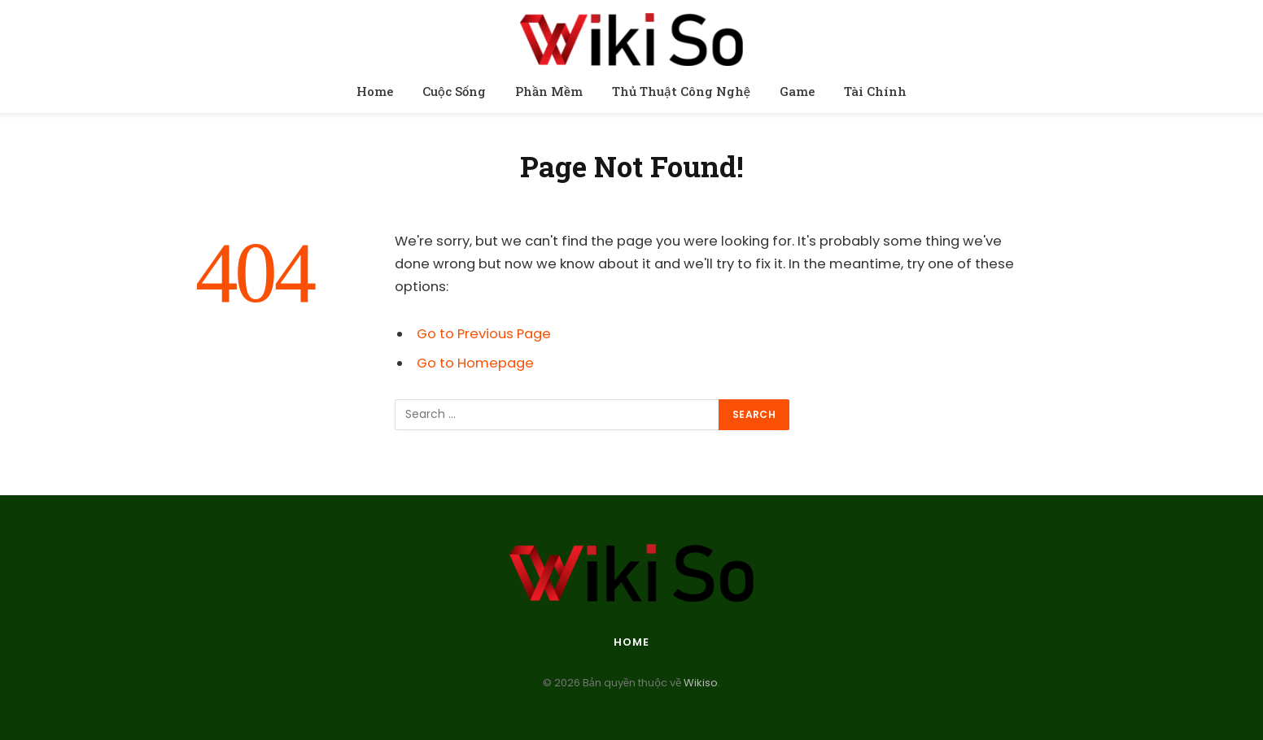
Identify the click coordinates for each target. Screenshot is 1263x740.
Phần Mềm (549, 91)
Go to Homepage (475, 363)
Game (797, 91)
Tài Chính (875, 91)
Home (374, 91)
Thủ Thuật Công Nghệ (681, 91)
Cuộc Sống (454, 91)
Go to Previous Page (484, 333)
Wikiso (699, 682)
